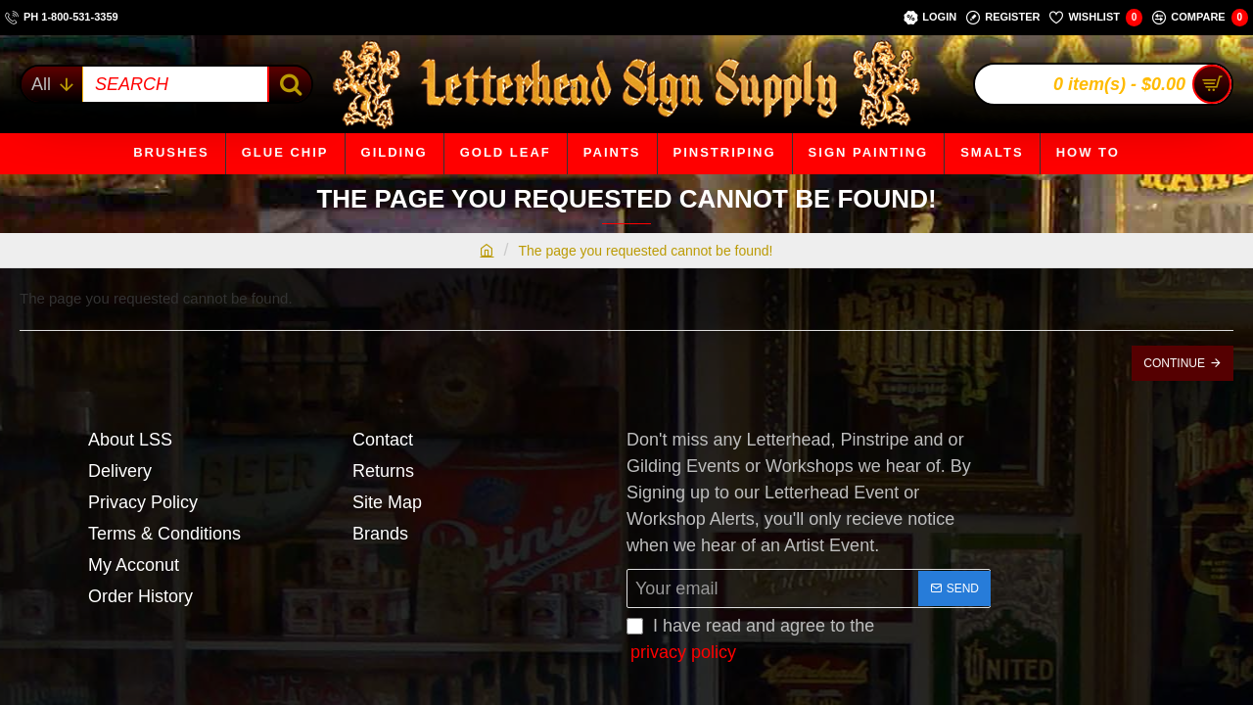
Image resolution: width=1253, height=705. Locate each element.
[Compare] (1200, 17)
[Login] (930, 17)
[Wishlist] (1095, 17)
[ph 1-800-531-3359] (61, 17)
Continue (1174, 363)
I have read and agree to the (750, 641)
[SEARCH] (289, 84)
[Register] (1002, 17)
